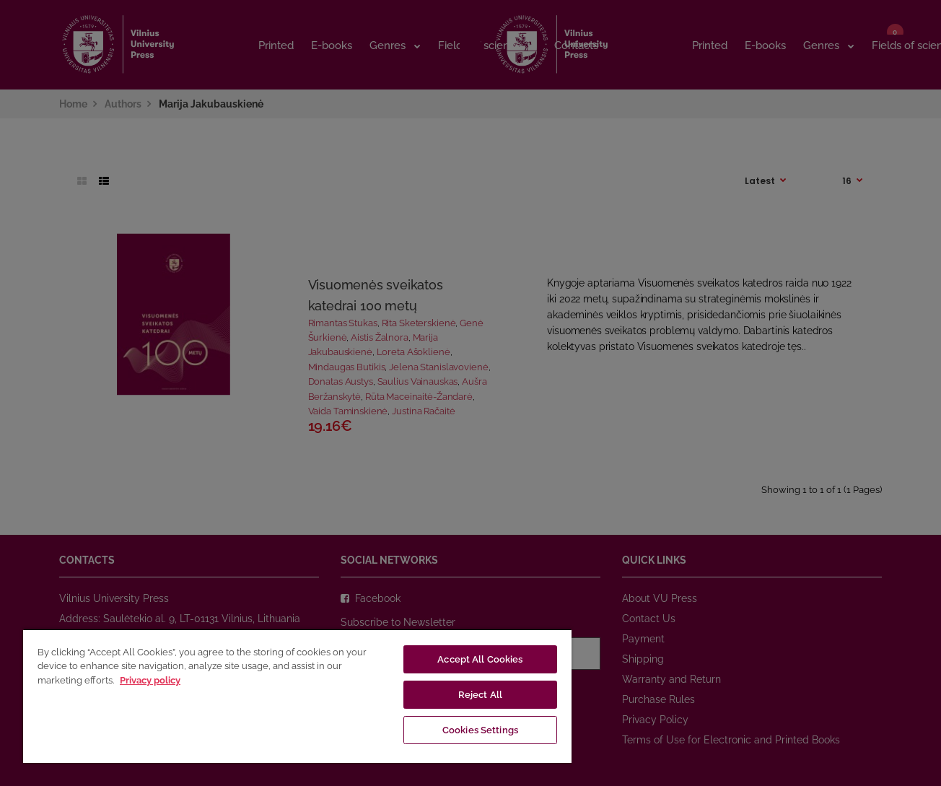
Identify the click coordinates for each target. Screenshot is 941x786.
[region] (297, 696)
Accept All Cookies (479, 659)
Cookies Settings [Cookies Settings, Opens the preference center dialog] (480, 730)
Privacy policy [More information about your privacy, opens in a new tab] (150, 680)
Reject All (480, 694)
